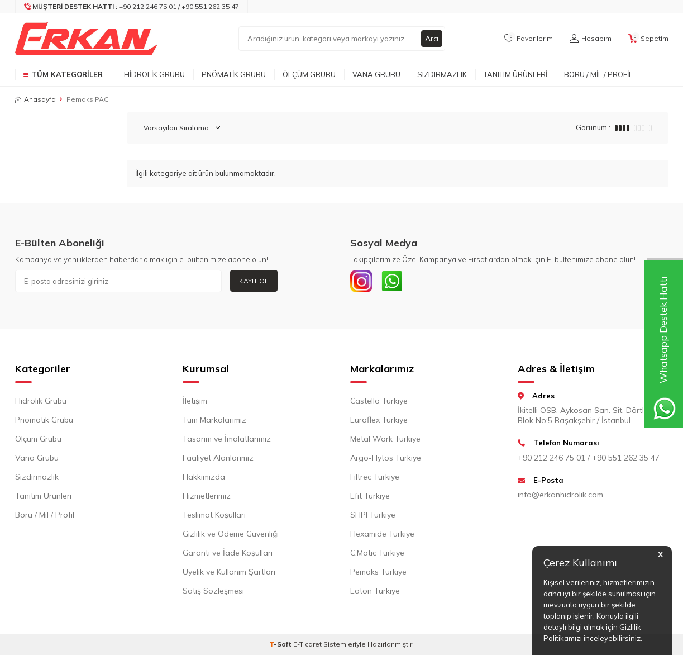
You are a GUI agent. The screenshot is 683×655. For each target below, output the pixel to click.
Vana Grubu (376, 74)
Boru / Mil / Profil (598, 74)
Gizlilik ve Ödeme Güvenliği (231, 534)
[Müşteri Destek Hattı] (132, 6)
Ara (431, 39)
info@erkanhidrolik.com (560, 495)
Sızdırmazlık (442, 74)
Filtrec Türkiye (374, 477)
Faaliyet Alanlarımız (218, 458)
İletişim (195, 401)
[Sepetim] (648, 38)
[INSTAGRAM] (361, 281)
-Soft (281, 644)
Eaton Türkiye (375, 591)
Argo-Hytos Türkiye (385, 458)
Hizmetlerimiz (207, 496)
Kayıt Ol (254, 281)
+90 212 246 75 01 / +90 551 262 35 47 (589, 458)
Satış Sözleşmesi (213, 591)
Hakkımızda (204, 477)
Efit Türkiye (370, 496)
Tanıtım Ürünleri (515, 74)
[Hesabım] (591, 38)
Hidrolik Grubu (154, 74)
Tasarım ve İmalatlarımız (227, 439)
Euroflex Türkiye (379, 420)
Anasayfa (35, 99)
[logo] (86, 38)
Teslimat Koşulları (214, 515)
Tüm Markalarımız (214, 420)
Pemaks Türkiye (378, 572)
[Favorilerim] (528, 38)
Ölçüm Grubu (309, 74)
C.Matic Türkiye (377, 553)
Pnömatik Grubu (234, 74)
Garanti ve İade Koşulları (228, 553)
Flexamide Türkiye (382, 534)
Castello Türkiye (379, 401)
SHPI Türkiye (372, 515)
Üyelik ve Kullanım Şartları (229, 572)
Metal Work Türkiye (385, 439)
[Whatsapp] (392, 281)
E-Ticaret (307, 644)
